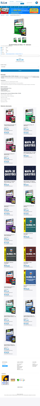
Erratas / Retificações (35, 6)
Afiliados (5, 365)
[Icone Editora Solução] (4, 3)
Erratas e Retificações (20, 366)
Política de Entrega (19, 367)
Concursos (3, 6)
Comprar (20, 70)
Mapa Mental (25, 6)
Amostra (20, 55)
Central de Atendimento (19, 1)
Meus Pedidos (34, 366)
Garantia (18, 365)
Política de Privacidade (20, 369)
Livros (11, 6)
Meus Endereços (35, 365)
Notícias (29, 6)
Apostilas (7, 6)
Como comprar (19, 364)
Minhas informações (35, 364)
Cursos (15, 6)
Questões (20, 6)
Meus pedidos (12, 1)
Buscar (22, 3)
